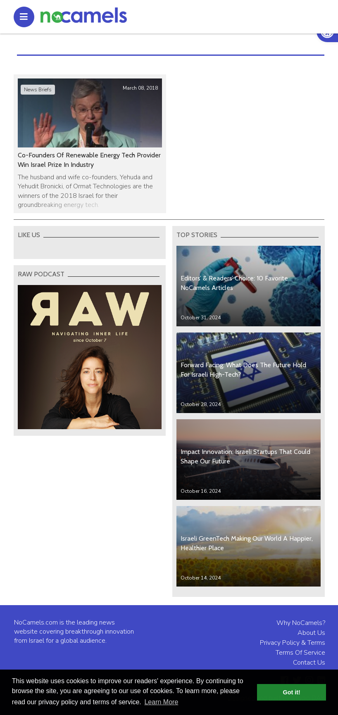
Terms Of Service (300, 652)
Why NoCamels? (300, 622)
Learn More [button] (161, 701)
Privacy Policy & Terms (292, 642)
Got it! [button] (291, 692)
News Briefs (38, 89)
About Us (311, 632)
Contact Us (309, 662)
